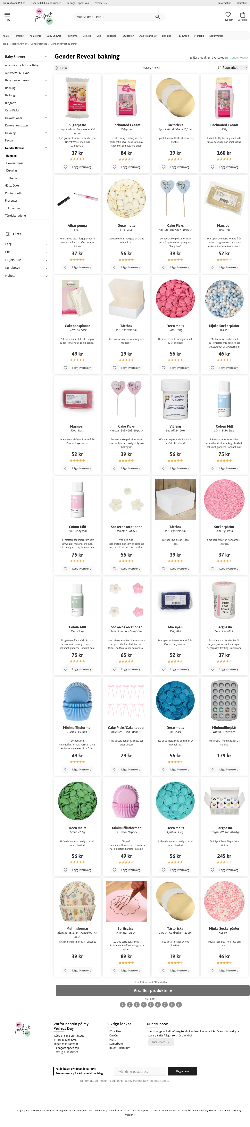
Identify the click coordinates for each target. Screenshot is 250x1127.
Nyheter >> (101, 2)
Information (224, 2)
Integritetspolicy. (159, 1081)
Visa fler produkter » (153, 990)
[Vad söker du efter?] (119, 17)
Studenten (128, 35)
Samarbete (116, 1043)
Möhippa (199, 35)
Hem (6, 43)
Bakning (166, 35)
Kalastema (35, 35)
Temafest (19, 35)
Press (112, 1039)
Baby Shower (54, 35)
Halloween (183, 35)
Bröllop (87, 35)
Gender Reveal (239, 57)
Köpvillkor (115, 1031)
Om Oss (114, 1035)
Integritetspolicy (119, 1048)
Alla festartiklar (148, 35)
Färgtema (72, 35)
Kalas (6, 35)
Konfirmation (216, 35)
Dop (98, 35)
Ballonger (111, 35)
